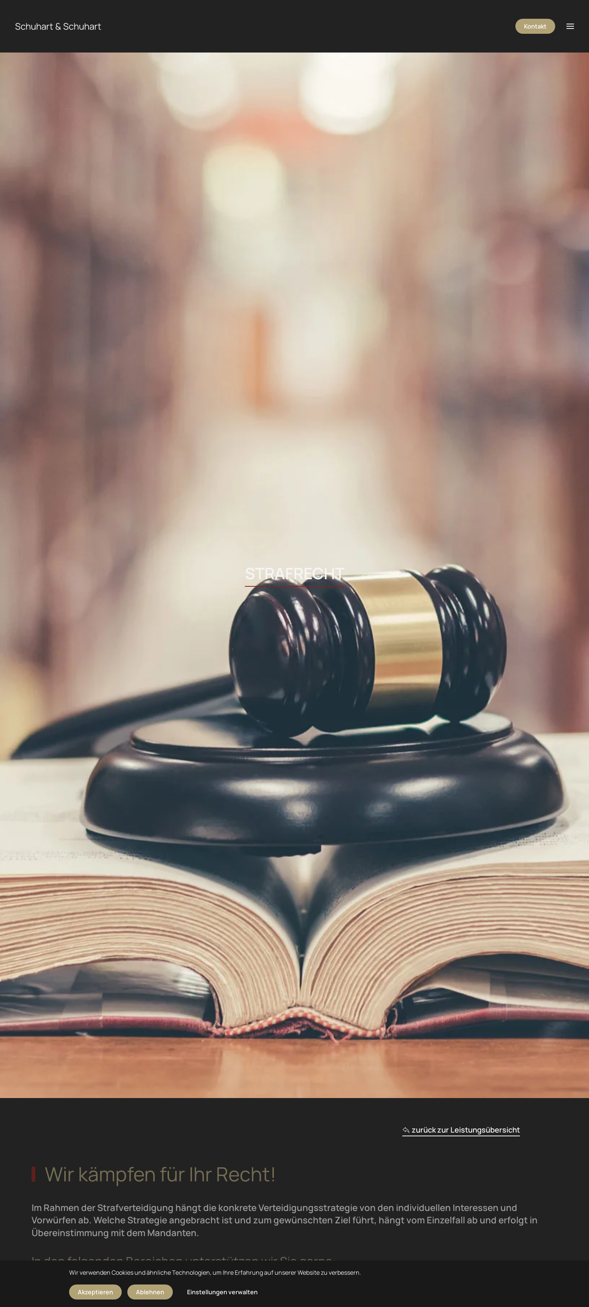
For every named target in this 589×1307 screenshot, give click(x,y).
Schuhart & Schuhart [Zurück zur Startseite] (58, 26)
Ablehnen (150, 1292)
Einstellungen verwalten (222, 1292)
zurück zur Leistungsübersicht (461, 1130)
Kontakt (535, 26)
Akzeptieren (95, 1292)
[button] (570, 26)
